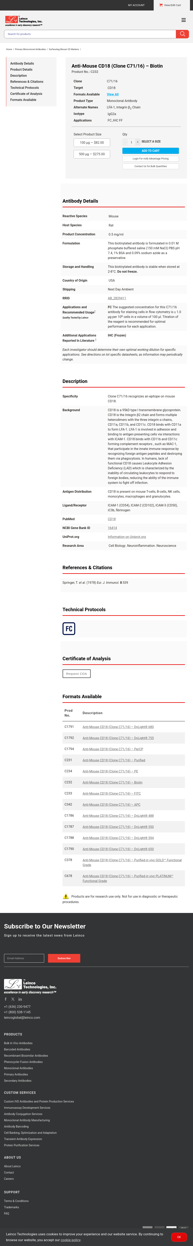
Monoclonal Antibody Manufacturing (27, 1120)
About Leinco (12, 1166)
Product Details (21, 69)
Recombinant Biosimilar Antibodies (26, 1055)
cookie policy (70, 1240)
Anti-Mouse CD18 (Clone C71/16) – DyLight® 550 (118, 827)
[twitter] (13, 999)
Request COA (76, 673)
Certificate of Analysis (26, 94)
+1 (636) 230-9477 (17, 1007)
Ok (179, 1237)
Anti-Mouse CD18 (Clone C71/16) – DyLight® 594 (118, 838)
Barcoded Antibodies (17, 1049)
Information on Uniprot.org (127, 537)
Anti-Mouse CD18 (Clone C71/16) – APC (111, 805)
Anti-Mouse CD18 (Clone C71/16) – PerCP (113, 749)
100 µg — (92, 141)
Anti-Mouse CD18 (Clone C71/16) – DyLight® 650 (118, 849)
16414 (112, 528)
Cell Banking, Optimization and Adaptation (30, 1132)
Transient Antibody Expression (23, 1139)
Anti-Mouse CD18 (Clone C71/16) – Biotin (112, 782)
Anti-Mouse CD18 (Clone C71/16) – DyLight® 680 (118, 727)
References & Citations (26, 82)
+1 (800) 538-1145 (17, 1012)
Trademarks (11, 1207)
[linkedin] (20, 999)
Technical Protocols (24, 88)
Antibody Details (22, 63)
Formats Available (23, 100)
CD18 (112, 519)
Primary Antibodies (16, 1074)
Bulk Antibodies (18, 1043)
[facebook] (5, 999)
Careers (9, 1178)
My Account (136, 5)
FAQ (6, 1213)
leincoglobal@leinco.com (22, 1018)
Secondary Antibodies (17, 1080)
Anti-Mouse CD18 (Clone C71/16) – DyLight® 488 (118, 816)
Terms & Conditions (16, 1201)
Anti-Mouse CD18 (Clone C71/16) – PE (110, 771)
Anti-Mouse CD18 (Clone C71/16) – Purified (114, 760)
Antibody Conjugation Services (23, 1114)
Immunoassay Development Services (27, 1107)
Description (18, 76)
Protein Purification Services (21, 1145)
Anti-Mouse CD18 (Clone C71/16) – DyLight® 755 (118, 738)
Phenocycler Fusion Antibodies (23, 1062)
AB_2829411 (117, 298)
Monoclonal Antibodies (18, 1068)
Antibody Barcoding (16, 1126)
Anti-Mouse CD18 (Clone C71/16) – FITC (112, 793)
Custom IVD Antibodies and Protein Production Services (39, 1101)
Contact (9, 1172)
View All (113, 94)
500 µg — (92, 153)
